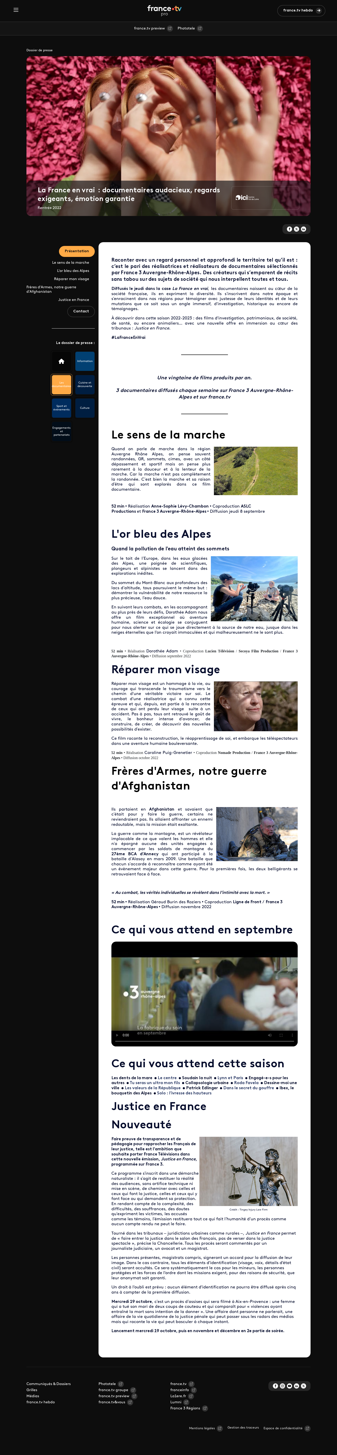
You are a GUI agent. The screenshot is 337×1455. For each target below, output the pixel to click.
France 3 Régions (185, 1408)
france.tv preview (149, 28)
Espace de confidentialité (283, 1428)
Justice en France (73, 300)
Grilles (31, 1390)
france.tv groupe (113, 1390)
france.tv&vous (112, 1402)
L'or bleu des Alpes (73, 271)
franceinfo (179, 1390)
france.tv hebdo (298, 10)
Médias (32, 1396)
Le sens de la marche (70, 263)
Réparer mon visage (71, 279)
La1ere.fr (178, 1396)
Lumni (175, 1402)
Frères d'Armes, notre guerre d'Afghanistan (51, 289)
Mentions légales (202, 1428)
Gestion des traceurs (243, 1427)
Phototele (186, 28)
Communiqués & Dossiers (48, 1384)
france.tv (178, 1384)
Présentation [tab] (77, 251)
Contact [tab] (81, 311)
